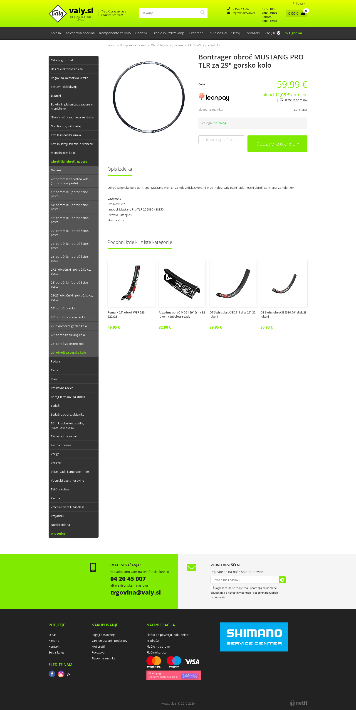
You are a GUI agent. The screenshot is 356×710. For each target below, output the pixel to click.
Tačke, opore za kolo (64, 436)
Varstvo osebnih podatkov (109, 641)
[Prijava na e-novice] (282, 579)
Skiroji (235, 33)
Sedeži (55, 406)
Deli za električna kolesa (67, 69)
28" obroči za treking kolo (68, 335)
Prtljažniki (57, 516)
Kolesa (56, 33)
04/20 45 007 (241, 9)
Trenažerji (252, 33)
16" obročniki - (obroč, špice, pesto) (70, 220)
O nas (52, 635)
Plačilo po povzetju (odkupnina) (167, 635)
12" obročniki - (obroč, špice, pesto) (70, 194)
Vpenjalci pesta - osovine (67, 480)
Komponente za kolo (115, 33)
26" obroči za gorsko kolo (68, 317)
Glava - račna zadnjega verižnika (72, 117)
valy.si (111, 45)
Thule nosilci (217, 33)
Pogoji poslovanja (103, 635)
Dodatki (141, 33)
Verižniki (56, 463)
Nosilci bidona (60, 525)
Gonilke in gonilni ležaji (66, 126)
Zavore (55, 498)
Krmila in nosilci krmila (66, 135)
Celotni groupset (62, 60)
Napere (56, 170)
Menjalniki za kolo (63, 153)
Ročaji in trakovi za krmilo (68, 397)
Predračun (153, 641)
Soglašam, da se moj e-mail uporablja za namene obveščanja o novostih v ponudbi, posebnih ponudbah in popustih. (244, 592)
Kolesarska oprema (80, 33)
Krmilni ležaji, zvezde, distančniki (72, 144)
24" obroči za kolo (63, 308)
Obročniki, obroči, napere (69, 161)
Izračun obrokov (296, 100)
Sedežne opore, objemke (67, 414)
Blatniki (56, 95)
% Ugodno (293, 33)
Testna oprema (61, 445)
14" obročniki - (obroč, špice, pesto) (70, 207)
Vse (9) (272, 33)
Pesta (54, 370)
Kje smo (54, 641)
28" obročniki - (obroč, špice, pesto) (70, 284)
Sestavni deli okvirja (64, 87)
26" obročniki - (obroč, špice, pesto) (70, 259)
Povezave (97, 652)
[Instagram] (61, 674)
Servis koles (56, 652)
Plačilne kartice (156, 652)
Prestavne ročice (62, 388)
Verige (55, 454)
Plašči (54, 379)
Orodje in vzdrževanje (168, 33)
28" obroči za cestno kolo (67, 344)
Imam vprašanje (221, 140)
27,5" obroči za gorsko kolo (69, 326)
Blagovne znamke (103, 658)
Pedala (55, 361)
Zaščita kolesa (60, 489)
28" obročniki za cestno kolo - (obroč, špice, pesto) (70, 181)
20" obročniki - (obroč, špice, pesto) (70, 233)
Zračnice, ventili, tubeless (67, 507)
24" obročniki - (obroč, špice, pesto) (70, 246)
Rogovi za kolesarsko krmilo (69, 78)
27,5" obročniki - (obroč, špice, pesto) (71, 271)
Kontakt (54, 646)
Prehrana (196, 33)
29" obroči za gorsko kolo (68, 352)
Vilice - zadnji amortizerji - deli (70, 472)
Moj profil (98, 646)
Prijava (299, 3)
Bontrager (300, 110)
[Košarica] (295, 13)
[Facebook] (52, 674)
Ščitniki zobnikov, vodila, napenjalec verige (67, 425)
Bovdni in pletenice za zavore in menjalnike (72, 106)
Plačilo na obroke (158, 646)
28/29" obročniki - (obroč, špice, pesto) (72, 297)
